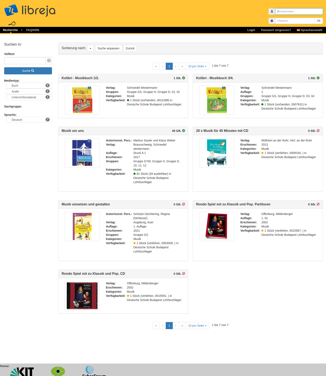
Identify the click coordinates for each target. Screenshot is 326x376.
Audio (31, 91)
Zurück (130, 48)
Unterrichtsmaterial (31, 97)
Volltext (9, 54)
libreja (37, 9)
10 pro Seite (197, 66)
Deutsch (31, 119)
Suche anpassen (108, 48)
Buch (31, 85)
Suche (28, 70)
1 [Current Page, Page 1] (169, 66)
